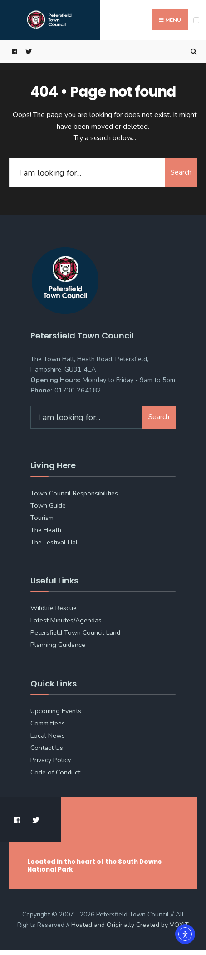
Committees (47, 723)
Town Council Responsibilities (74, 493)
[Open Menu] (196, 20)
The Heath (45, 529)
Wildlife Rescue (53, 607)
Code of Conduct (55, 772)
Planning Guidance (57, 644)
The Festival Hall (54, 542)
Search (181, 172)
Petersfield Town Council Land (75, 632)
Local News (47, 735)
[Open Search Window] (192, 51)
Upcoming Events (55, 710)
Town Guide (48, 505)
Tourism (42, 517)
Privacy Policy (50, 759)
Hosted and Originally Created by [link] (130, 925)
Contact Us (46, 747)
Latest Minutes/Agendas (66, 620)
